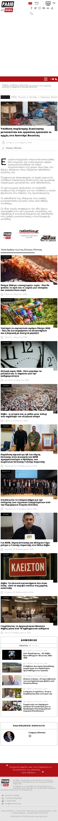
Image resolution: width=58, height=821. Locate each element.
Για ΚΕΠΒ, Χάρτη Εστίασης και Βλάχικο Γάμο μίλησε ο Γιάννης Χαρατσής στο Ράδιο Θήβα (25, 543)
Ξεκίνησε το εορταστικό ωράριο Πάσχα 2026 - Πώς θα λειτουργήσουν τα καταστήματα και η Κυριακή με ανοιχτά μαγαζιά (25, 330)
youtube (44, 8)
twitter (35, 8)
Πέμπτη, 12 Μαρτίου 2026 (16, 421)
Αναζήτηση (31, 13)
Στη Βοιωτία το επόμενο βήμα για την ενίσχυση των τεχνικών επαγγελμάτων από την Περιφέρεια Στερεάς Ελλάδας (25, 502)
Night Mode (54, 79)
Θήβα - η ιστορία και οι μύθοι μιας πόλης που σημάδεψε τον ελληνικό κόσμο (24, 415)
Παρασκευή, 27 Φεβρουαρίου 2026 (20, 466)
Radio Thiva (7, 6)
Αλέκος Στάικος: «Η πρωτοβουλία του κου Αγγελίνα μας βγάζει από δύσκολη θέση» (39, 681)
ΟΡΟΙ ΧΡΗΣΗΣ (7, 811)
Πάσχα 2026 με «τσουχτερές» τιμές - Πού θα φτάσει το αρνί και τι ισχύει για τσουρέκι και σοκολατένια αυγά (25, 287)
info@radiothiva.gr (13, 804)
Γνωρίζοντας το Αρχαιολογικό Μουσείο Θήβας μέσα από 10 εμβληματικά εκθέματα (25, 627)
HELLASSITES (41, 816)
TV (54, 3)
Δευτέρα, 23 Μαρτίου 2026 (16, 380)
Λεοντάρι (33, 97)
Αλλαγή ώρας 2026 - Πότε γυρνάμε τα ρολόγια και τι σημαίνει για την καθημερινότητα (21, 373)
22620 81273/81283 (14, 798)
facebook (31, 8)
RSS (55, 811)
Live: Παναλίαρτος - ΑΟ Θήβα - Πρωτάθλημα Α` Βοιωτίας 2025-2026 (37, 655)
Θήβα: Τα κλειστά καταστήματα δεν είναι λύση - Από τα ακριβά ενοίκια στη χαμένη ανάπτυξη (24, 585)
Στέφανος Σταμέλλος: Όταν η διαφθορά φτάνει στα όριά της (37, 692)
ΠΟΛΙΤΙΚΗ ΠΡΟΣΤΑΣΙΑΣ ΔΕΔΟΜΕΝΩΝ (34, 811)
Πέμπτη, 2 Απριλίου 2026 (15, 294)
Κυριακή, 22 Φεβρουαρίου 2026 (19, 549)
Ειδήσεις (14, 84)
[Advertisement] (29, 46)
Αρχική (5, 84)
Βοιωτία (24, 84)
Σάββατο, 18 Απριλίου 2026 (36, 651)
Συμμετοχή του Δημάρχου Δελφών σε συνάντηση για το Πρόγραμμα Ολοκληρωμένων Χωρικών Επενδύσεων (37, 707)
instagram (40, 8)
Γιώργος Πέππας (37, 732)
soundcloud (48, 8)
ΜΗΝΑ (35, 645)
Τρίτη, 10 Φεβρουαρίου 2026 (17, 633)
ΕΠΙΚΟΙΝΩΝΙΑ (19, 813)
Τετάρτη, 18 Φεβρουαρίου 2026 (19, 592)
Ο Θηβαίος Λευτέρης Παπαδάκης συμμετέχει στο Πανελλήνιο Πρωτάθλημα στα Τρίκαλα (38, 668)
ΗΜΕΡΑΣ (23, 645)
